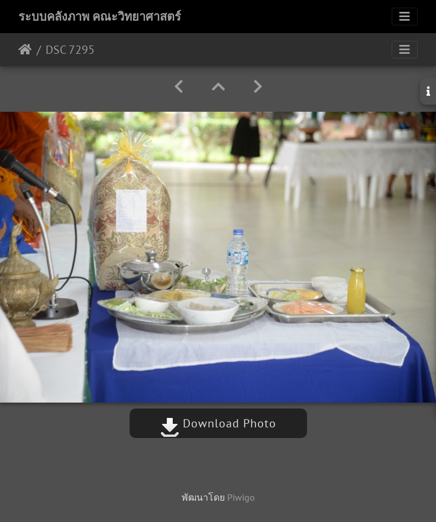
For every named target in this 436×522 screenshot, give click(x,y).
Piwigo (241, 497)
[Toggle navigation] (405, 16)
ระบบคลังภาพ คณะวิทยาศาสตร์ (99, 16)
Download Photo (218, 423)
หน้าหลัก (25, 50)
